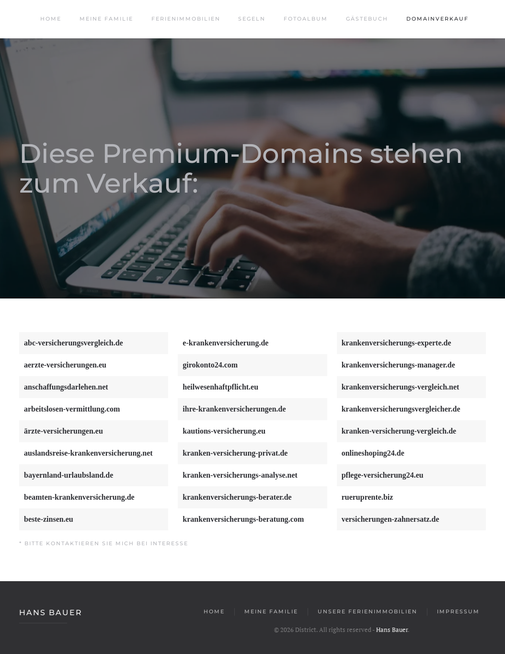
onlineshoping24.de (373, 453)
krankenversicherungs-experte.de (396, 343)
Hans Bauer (49, 612)
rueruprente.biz (367, 497)
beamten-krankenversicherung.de (79, 497)
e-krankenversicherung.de (225, 343)
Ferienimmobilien (184, 18)
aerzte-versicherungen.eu (65, 365)
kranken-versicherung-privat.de (235, 453)
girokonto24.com (210, 365)
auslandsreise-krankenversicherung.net (88, 453)
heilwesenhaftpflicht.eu (220, 387)
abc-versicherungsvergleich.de (73, 343)
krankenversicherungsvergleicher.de (401, 409)
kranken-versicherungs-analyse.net (240, 475)
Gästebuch (366, 18)
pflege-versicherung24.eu (383, 475)
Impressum (458, 612)
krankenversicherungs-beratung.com (243, 519)
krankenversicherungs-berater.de (237, 497)
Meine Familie (105, 18)
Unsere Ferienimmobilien (367, 612)
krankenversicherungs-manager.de (398, 365)
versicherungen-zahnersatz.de (390, 519)
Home (49, 18)
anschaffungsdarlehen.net (66, 387)
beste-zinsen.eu (48, 519)
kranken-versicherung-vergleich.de (399, 431)
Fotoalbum (304, 18)
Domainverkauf (436, 18)
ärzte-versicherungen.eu (63, 431)
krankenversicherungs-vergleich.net (400, 387)
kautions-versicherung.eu (224, 431)
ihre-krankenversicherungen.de (234, 409)
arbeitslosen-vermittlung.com (72, 409)
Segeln (250, 18)
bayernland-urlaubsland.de (68, 475)
